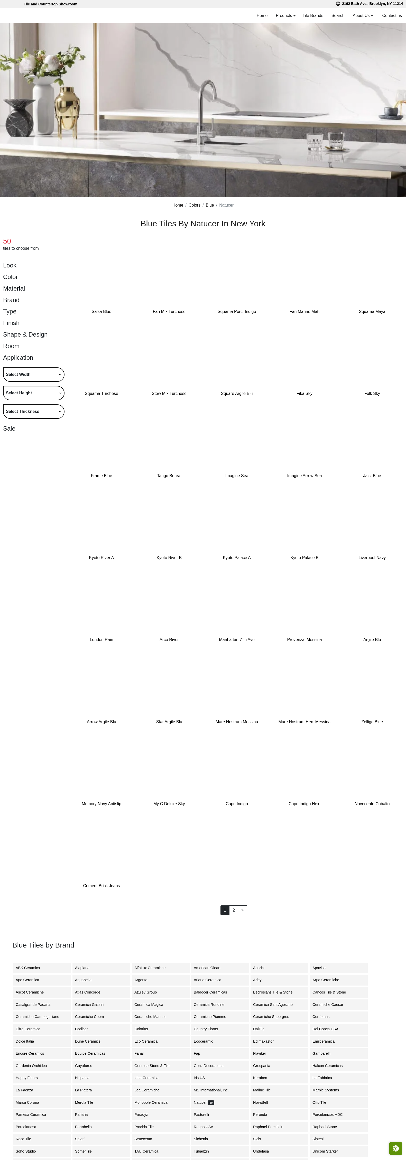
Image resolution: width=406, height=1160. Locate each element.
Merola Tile (88, 1102)
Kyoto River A (101, 557)
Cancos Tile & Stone (333, 992)
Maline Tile (266, 1090)
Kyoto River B (169, 557)
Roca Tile (27, 1139)
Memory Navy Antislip (101, 804)
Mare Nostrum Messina (237, 722)
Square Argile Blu (237, 393)
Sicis (261, 1139)
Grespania (264, 1066)
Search (338, 15)
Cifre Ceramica (31, 1029)
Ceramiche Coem (92, 1017)
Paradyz (144, 1114)
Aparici (262, 968)
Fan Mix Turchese (169, 311)
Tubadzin (204, 1151)
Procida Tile (147, 1127)
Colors (194, 205)
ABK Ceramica (32, 968)
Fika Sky (304, 393)
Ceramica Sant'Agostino (276, 1005)
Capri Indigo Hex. (304, 804)
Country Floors (210, 1029)
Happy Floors (30, 1078)
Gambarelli (324, 1053)
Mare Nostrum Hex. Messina (305, 722)
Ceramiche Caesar (330, 1005)
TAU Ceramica (150, 1151)
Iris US (203, 1078)
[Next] (242, 910)
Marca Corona (31, 1102)
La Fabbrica (326, 1078)
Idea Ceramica (150, 1078)
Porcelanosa (30, 1127)
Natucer (204, 1102)
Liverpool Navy (372, 557)
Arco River (169, 639)
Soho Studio (30, 1151)
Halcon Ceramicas (330, 1066)
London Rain (101, 639)
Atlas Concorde (91, 992)
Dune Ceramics (91, 1041)
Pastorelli (204, 1114)
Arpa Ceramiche (328, 980)
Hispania (85, 1078)
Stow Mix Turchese (169, 393)
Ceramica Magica (151, 1005)
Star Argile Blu (169, 722)
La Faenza (28, 1090)
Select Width (18, 374)
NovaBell (263, 1102)
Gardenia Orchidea (34, 1066)
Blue (210, 205)
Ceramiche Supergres (274, 1017)
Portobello (87, 1127)
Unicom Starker (328, 1151)
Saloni (83, 1139)
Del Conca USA (328, 1029)
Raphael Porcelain (272, 1127)
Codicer (85, 1029)
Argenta (144, 980)
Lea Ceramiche (150, 1090)
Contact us (392, 15)
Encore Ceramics (34, 1053)
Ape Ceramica (32, 980)
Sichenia (204, 1139)
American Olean (211, 968)
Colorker (144, 1029)
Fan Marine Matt (304, 311)
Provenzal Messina (304, 639)
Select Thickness (22, 411)
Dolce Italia (28, 1041)
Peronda (264, 1114)
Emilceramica (327, 1041)
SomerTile (88, 1151)
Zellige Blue (372, 722)
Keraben (264, 1078)
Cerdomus (324, 1017)
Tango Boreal (169, 476)
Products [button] (284, 15)
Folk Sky (372, 393)
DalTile (263, 1029)
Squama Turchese (101, 393)
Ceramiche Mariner (153, 1017)
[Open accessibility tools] (395, 1148)
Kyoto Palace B (304, 557)
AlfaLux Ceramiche (153, 968)
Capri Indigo (237, 804)
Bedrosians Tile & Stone (276, 992)
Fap (201, 1053)
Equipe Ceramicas (95, 1053)
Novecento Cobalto (372, 804)
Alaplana (85, 968)
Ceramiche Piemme (213, 1017)
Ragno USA (207, 1127)
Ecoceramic (207, 1041)
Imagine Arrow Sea (304, 476)
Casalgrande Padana (37, 1005)
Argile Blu (372, 639)
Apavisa (322, 968)
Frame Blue (101, 476)
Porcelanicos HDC (331, 1114)
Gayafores (87, 1066)
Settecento (147, 1139)
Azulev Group (148, 992)
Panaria (84, 1114)
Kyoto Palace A (237, 557)
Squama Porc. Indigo (237, 311)
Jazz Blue (372, 476)
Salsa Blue (102, 311)
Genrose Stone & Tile (156, 1066)
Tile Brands (313, 15)
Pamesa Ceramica (35, 1114)
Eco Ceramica (149, 1041)
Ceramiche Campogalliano (41, 1017)
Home (262, 15)
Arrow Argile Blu (101, 722)
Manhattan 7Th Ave (236, 639)
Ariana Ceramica (210, 980)
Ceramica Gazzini (93, 1005)
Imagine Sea (236, 476)
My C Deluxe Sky (169, 804)
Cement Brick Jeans (101, 886)
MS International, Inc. (215, 1090)
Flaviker (262, 1053)
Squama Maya (372, 311)
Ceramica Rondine (213, 1005)
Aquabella (88, 980)
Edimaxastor (266, 1041)
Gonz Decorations (211, 1066)
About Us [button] (361, 15)
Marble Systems (329, 1090)
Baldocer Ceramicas (213, 992)
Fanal (142, 1053)
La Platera (86, 1090)
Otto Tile (323, 1102)
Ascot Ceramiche (33, 992)
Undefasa (265, 1151)
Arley (261, 980)
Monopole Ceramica (154, 1102)
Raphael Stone (328, 1127)
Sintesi (321, 1139)
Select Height (19, 393)
